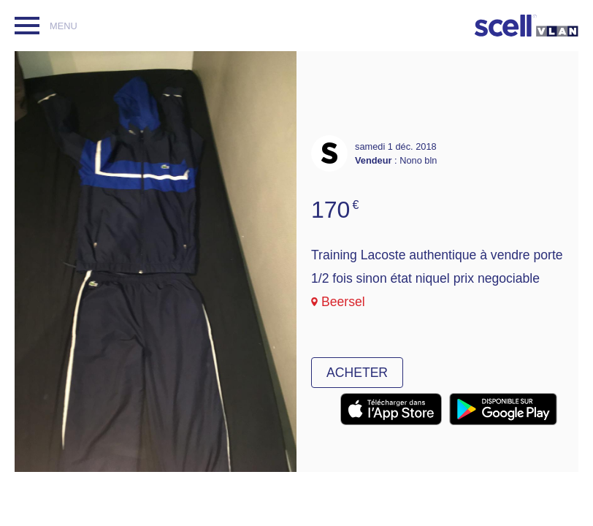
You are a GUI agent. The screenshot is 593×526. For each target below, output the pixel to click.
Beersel (343, 301)
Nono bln (418, 160)
